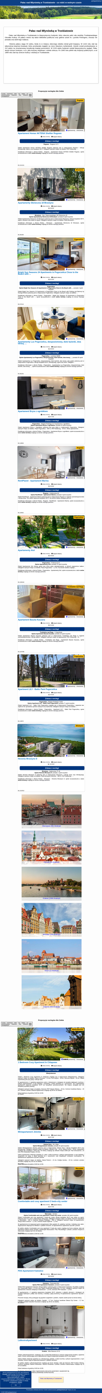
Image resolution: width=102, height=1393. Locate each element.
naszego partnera (58, 154)
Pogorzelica (78, 239)
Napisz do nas (72, 1389)
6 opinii (64, 496)
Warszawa (79, 1168)
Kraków (80, 1307)
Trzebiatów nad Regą (75, 587)
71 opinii (66, 704)
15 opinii (59, 565)
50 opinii (80, 358)
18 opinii (62, 635)
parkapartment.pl (96, 1)
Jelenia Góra (78, 1099)
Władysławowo (77, 1029)
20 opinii (63, 426)
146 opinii (70, 1216)
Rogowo (80, 100)
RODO (20, 1382)
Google (5, 1374)
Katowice (79, 1238)
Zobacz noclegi (52, 142)
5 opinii (62, 1286)
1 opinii (60, 774)
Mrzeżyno (79, 170)
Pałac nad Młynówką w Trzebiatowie (51, 1378)
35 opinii (61, 1147)
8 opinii (65, 218)
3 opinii (81, 289)
